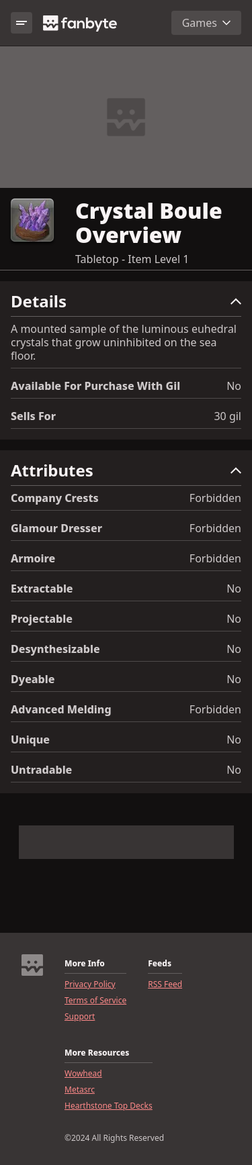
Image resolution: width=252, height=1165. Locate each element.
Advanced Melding (61, 709)
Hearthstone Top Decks (109, 1106)
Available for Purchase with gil (95, 386)
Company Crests (55, 498)
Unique (30, 739)
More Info (85, 963)
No (233, 386)
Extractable (42, 588)
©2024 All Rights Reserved (114, 1138)
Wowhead (83, 1073)
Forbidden (215, 498)
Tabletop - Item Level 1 (132, 259)
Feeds (159, 963)
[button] (126, 304)
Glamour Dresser (56, 528)
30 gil (227, 416)
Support (80, 1016)
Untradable (41, 769)
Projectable (42, 618)
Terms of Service (95, 1000)
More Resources (97, 1053)
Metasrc (80, 1089)
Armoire (33, 558)
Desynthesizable (55, 649)
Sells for (33, 416)
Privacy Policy (90, 984)
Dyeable (32, 679)
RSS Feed (165, 984)
